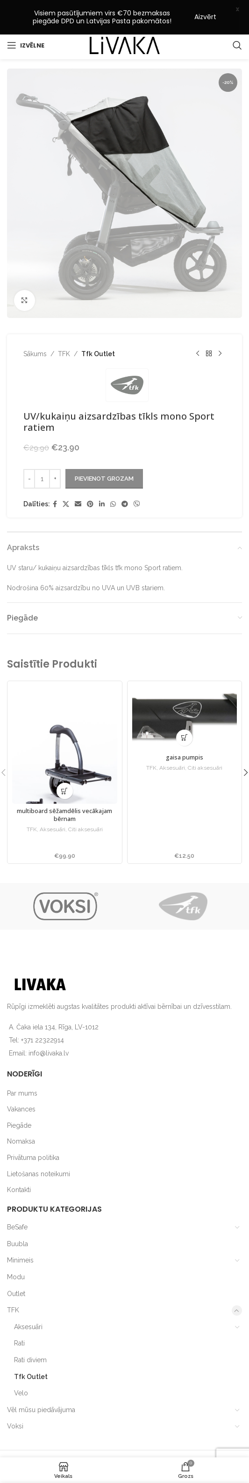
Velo (21, 1368)
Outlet (16, 1268)
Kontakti (19, 1164)
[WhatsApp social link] (113, 478)
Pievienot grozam (104, 453)
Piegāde (19, 1100)
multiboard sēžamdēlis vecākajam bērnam (64, 790)
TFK (64, 328)
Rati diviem (30, 1334)
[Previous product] (197, 328)
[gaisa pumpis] (184, 693)
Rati (19, 1318)
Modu (16, 1251)
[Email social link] (78, 478)
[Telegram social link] (125, 478)
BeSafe (17, 1202)
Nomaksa (21, 1116)
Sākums (35, 328)
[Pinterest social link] (90, 478)
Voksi (15, 1401)
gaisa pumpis (184, 733)
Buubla (17, 1218)
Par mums (22, 1067)
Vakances (21, 1084)
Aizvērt (205, 16)
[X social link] (66, 478)
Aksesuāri (52, 804)
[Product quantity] (42, 453)
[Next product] (220, 328)
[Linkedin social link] (101, 478)
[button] (65, 766)
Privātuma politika (33, 1132)
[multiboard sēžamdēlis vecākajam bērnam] (64, 720)
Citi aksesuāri (85, 804)
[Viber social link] (137, 478)
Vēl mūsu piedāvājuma (41, 1384)
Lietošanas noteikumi (38, 1148)
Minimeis (20, 1235)
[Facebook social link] (55, 478)
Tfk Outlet (98, 328)
